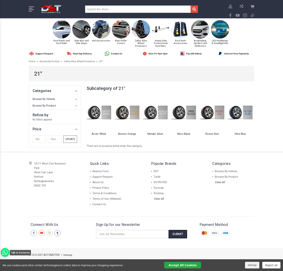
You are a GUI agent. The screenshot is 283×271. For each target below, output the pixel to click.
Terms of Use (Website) (106, 198)
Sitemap (68, 255)
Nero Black (183, 134)
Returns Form (100, 171)
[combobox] (138, 9)
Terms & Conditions (104, 193)
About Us (98, 182)
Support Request (102, 176)
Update (70, 139)
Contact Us (99, 204)
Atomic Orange (127, 134)
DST (156, 171)
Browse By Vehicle (44, 99)
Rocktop (159, 193)
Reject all (271, 265)
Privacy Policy (100, 187)
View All (159, 198)
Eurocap (159, 187)
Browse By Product (44, 105)
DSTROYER (160, 182)
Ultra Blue (240, 134)
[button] (55, 129)
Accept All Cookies (183, 265)
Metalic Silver (155, 134)
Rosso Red (212, 134)
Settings (252, 265)
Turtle (157, 176)
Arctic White (99, 134)
